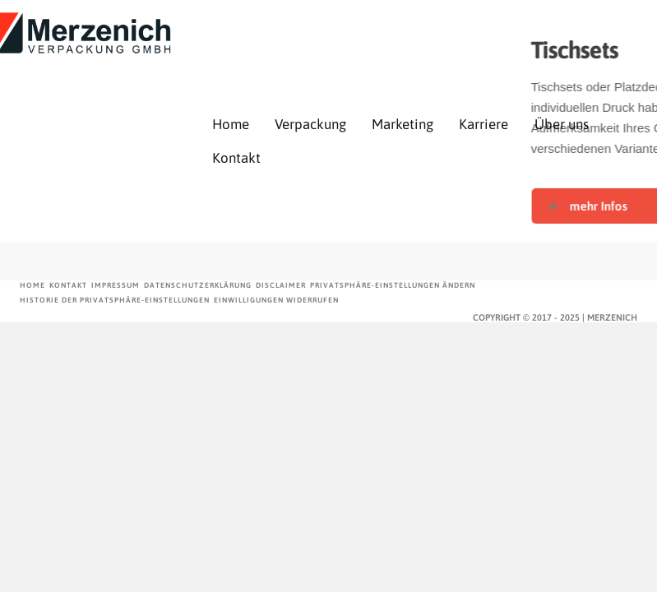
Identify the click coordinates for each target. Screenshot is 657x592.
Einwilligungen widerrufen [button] (276, 300)
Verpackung (310, 124)
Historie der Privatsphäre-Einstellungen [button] (115, 300)
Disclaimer (281, 285)
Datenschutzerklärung (198, 285)
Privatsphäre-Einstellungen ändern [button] (392, 285)
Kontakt (236, 158)
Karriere (483, 124)
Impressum (115, 285)
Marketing (402, 124)
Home (230, 124)
